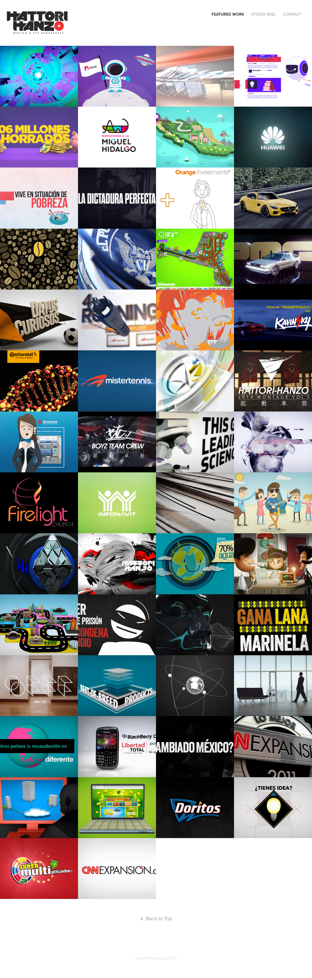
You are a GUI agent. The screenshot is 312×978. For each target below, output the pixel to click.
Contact (292, 14)
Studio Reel (263, 14)
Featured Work (228, 14)
